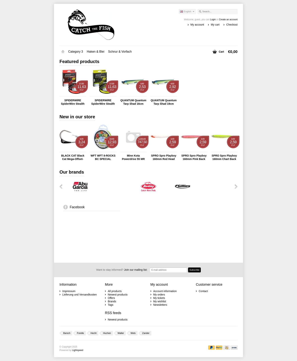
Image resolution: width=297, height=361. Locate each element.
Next (235, 186)
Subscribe (194, 270)
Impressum (68, 291)
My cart (215, 24)
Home (62, 52)
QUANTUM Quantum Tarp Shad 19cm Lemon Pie (164, 102)
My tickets (159, 297)
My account (197, 24)
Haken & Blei (95, 51)
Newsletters (160, 304)
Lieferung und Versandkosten (79, 294)
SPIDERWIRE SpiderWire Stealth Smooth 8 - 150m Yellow (103, 102)
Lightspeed (77, 350)
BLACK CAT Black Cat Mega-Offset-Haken (72, 157)
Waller (121, 333)
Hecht (93, 333)
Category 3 (75, 51)
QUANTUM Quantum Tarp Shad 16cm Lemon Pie (133, 102)
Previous (62, 186)
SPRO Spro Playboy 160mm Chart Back (224, 157)
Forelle (80, 333)
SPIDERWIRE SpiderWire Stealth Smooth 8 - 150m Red (72, 102)
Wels (133, 333)
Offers (111, 297)
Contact (203, 291)
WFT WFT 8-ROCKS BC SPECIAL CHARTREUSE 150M (103, 157)
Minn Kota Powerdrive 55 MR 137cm (133, 157)
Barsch (66, 333)
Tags (110, 304)
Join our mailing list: (121, 269)
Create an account (228, 19)
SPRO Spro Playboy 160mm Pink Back (193, 157)
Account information (165, 291)
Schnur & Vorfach (120, 51)
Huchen (107, 333)
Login (213, 19)
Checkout (232, 24)
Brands (112, 301)
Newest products (117, 294)
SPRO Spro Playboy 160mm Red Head (163, 157)
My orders (159, 294)
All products (115, 291)
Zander (145, 333)
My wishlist (159, 301)
